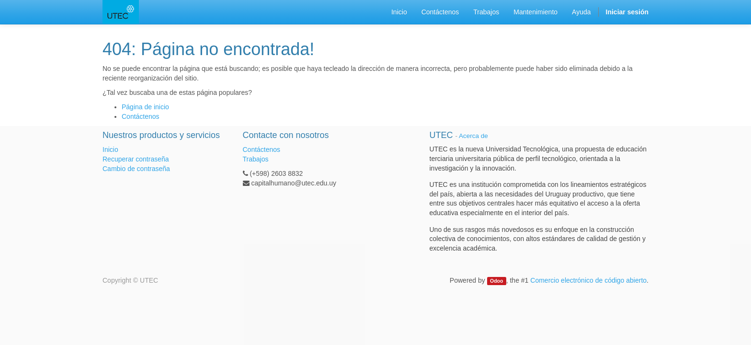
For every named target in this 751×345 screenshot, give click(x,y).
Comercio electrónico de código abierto (588, 280)
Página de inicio (145, 107)
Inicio (110, 149)
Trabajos (256, 159)
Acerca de (473, 135)
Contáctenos (140, 116)
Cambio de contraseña (136, 168)
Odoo (496, 281)
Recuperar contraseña (135, 159)
